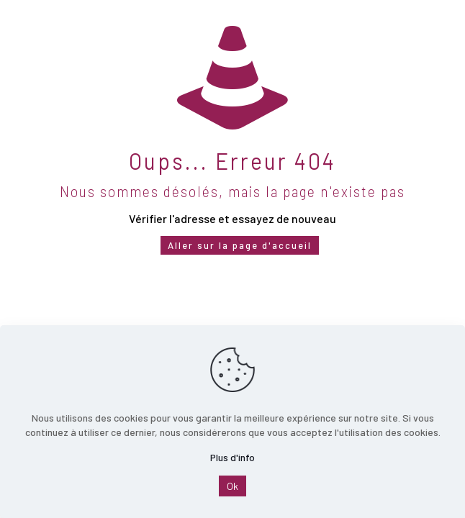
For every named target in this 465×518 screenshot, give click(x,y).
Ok (232, 486)
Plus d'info (232, 457)
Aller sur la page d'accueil (240, 245)
